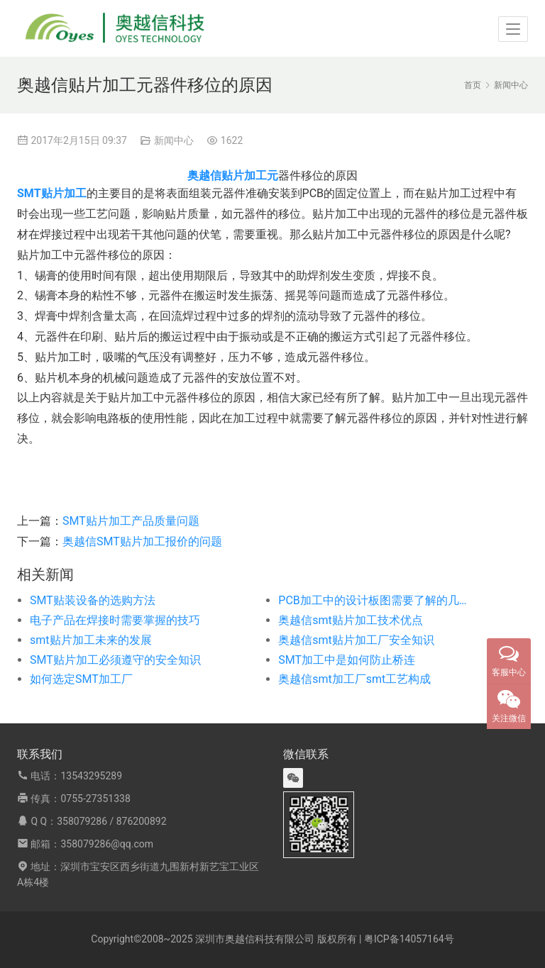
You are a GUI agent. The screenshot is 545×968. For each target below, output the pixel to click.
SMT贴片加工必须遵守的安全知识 (115, 660)
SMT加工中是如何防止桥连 (346, 660)
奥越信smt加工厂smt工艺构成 (354, 679)
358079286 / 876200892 (111, 821)
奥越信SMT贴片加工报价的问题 (142, 541)
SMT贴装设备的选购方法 (92, 600)
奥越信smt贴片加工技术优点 (350, 620)
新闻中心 (174, 140)
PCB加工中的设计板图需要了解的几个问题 (377, 600)
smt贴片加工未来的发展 (91, 640)
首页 (472, 85)
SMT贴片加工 (52, 193)
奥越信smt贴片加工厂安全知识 (356, 640)
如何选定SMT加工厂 (81, 679)
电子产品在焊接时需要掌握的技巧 (115, 620)
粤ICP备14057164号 (409, 939)
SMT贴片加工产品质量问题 (130, 521)
